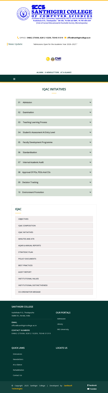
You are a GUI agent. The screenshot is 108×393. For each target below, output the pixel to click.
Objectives (23, 219)
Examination (26, 112)
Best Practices (25, 265)
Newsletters (17, 359)
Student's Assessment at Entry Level (36, 132)
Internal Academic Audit (31, 162)
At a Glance (17, 364)
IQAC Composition (27, 225)
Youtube (92, 389)
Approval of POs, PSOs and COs (34, 172)
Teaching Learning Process (32, 122)
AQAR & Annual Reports (29, 245)
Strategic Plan (25, 252)
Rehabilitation (18, 370)
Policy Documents (27, 259)
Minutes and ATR (26, 239)
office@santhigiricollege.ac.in (24, 325)
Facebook (92, 385)
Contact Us (17, 375)
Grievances (17, 354)
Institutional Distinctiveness (32, 285)
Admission (25, 102)
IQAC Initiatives (25, 232)
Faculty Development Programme (35, 142)
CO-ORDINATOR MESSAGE (29, 292)
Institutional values (28, 278)
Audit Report (24, 272)
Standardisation (27, 152)
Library (59, 324)
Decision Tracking (28, 182)
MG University (62, 329)
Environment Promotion (31, 192)
